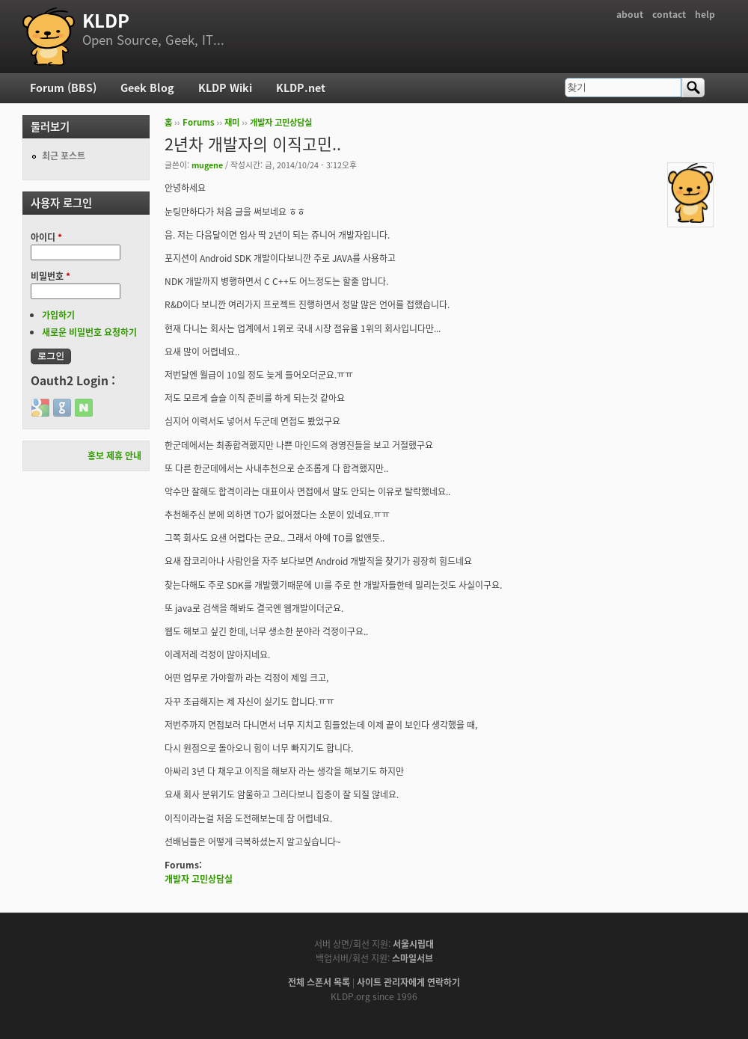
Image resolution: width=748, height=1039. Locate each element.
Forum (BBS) (63, 87)
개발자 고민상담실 (281, 122)
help (705, 14)
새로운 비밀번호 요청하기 (89, 332)
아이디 (46, 237)
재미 (231, 122)
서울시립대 (413, 944)
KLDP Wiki (225, 87)
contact (669, 14)
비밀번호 (50, 276)
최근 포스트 (63, 155)
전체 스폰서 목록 (319, 982)
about (629, 14)
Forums (199, 122)
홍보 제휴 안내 (114, 455)
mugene (207, 165)
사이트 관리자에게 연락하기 (408, 982)
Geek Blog (147, 87)
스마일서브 (412, 958)
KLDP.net (300, 87)
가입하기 (58, 315)
